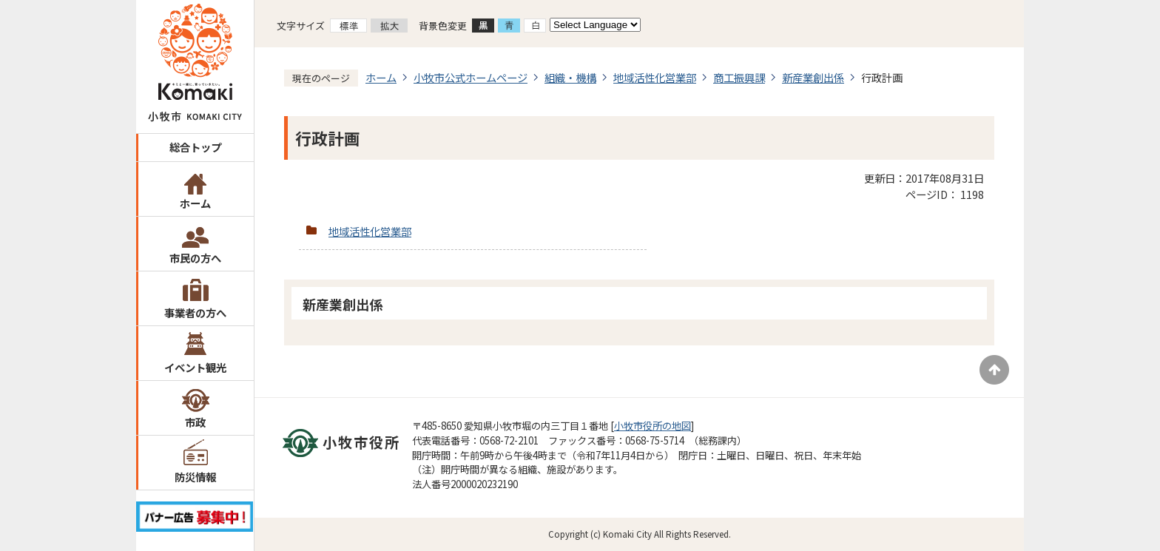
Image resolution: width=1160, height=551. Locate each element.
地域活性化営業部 (654, 77)
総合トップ (195, 147)
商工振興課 (739, 77)
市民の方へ (195, 258)
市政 (195, 422)
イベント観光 (195, 367)
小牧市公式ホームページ (470, 77)
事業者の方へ (195, 312)
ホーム (195, 203)
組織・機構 (570, 77)
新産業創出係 (813, 77)
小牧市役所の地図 (652, 426)
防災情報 (195, 476)
